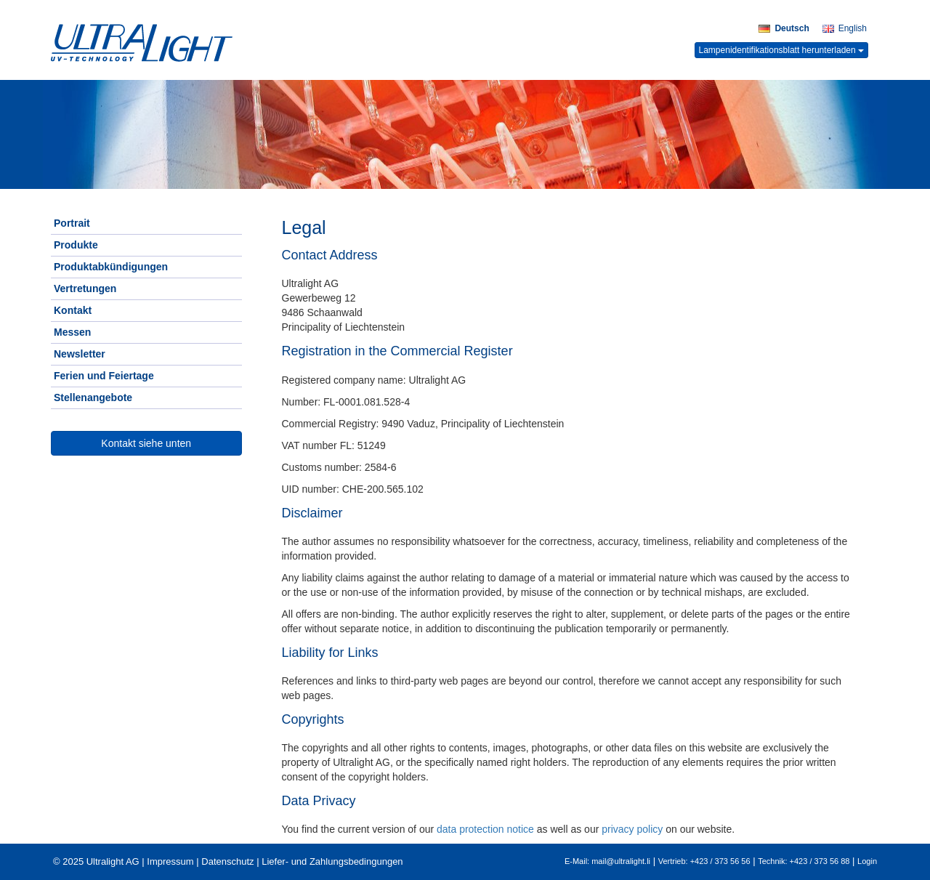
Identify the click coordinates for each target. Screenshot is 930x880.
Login (867, 861)
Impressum (170, 861)
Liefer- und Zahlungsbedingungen (332, 861)
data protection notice (485, 829)
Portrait (72, 223)
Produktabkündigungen (111, 267)
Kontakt (73, 310)
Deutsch (784, 28)
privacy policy (632, 829)
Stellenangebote (93, 397)
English (844, 28)
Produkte (76, 245)
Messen (72, 332)
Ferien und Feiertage (104, 376)
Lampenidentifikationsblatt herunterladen (781, 50)
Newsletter (79, 354)
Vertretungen (85, 288)
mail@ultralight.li (620, 861)
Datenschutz (227, 861)
